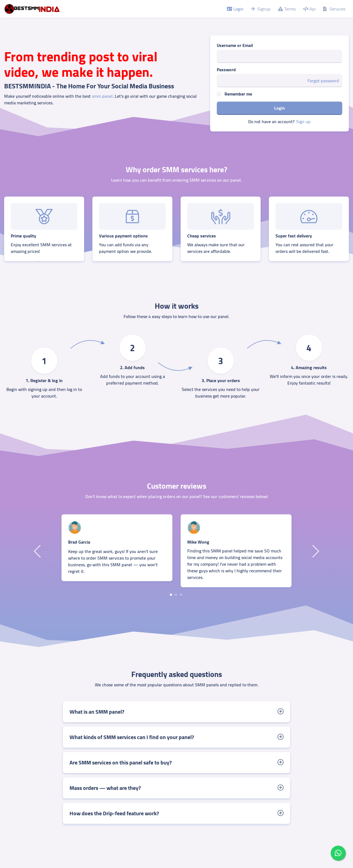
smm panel (102, 96)
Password (226, 69)
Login (235, 9)
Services (333, 9)
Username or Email (235, 45)
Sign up (303, 121)
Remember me (238, 94)
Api (309, 9)
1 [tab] (171, 595)
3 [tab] (181, 595)
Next (315, 550)
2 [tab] (176, 595)
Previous (38, 550)
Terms (286, 9)
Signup (260, 9)
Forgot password (323, 80)
